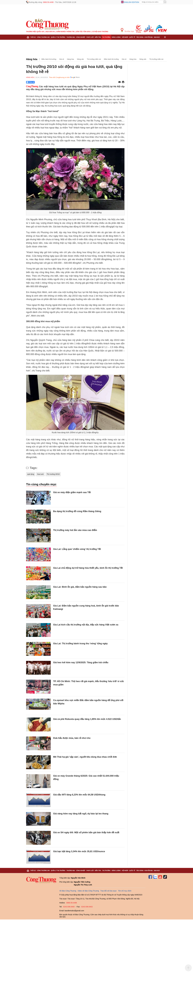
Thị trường (106, 37)
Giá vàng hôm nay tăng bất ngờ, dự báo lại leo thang (80, 813)
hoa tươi (40, 474)
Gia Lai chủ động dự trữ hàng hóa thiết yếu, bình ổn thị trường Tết (88, 568)
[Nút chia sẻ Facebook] (45, 82)
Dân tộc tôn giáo (83, 31)
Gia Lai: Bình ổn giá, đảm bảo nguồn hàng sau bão (80, 587)
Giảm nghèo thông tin (65, 31)
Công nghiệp (80, 37)
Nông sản (80, 59)
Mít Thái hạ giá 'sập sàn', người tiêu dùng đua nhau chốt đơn (85, 757)
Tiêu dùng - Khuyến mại (144, 37)
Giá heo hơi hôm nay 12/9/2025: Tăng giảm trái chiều (80, 662)
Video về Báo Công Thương (88, 891)
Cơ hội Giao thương (100, 31)
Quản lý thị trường (58, 37)
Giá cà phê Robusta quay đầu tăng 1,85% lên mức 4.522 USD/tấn (87, 719)
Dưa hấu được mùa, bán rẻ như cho (71, 738)
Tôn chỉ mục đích (124, 891)
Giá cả (61, 59)
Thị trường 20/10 (53, 474)
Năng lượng (116, 37)
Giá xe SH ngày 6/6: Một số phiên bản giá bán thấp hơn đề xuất (86, 832)
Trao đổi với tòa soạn (108, 891)
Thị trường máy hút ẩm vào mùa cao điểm (75, 530)
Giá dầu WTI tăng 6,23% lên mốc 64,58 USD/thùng (79, 794)
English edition (131, 2)
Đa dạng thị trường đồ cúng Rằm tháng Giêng (77, 511)
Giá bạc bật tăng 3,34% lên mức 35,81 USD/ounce (79, 851)
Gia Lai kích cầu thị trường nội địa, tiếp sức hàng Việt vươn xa (85, 624)
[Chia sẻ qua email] (119, 82)
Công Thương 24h (43, 37)
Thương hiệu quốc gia (35, 31)
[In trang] (123, 82)
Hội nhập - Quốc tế (128, 37)
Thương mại (70, 37)
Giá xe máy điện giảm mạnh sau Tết (72, 492)
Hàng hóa (31, 59)
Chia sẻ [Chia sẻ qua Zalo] (30, 82)
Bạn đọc (157, 37)
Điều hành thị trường (48, 59)
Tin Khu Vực (127, 30)
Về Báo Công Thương (67, 891)
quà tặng (30, 474)
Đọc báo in (50, 31)
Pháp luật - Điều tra (93, 37)
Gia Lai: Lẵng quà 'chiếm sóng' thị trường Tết (77, 549)
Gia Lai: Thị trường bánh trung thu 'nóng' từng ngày (80, 643)
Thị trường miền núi (94, 59)
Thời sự (33, 37)
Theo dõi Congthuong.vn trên (59, 77)
